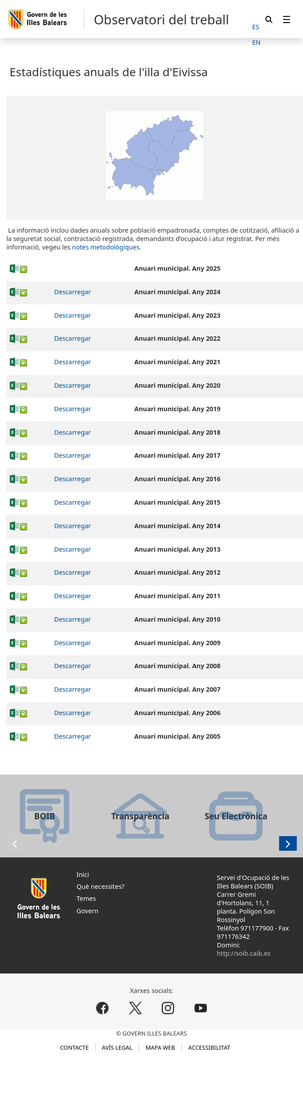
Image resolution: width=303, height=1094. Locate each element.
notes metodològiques (106, 247)
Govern (87, 911)
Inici (83, 874)
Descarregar (72, 292)
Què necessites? (100, 886)
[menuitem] (286, 19)
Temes (86, 898)
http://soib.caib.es (244, 953)
